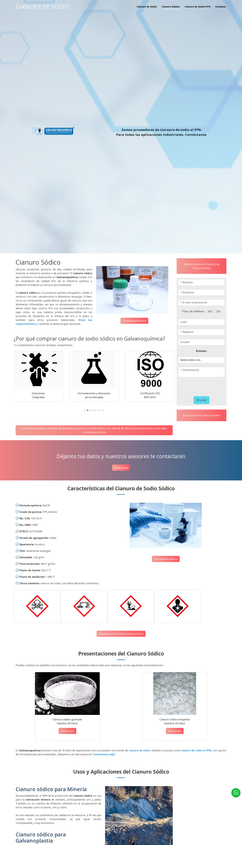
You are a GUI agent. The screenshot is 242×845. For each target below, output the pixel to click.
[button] (85, 410)
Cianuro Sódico (171, 6)
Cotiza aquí (67, 731)
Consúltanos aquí (104, 754)
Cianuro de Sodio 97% (197, 6)
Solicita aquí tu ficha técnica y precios (121, 634)
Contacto (220, 6)
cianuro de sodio (139, 750)
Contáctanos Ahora (134, 321)
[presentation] (197, 386)
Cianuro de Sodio (42, 6)
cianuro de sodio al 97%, (196, 750)
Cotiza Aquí (121, 467)
